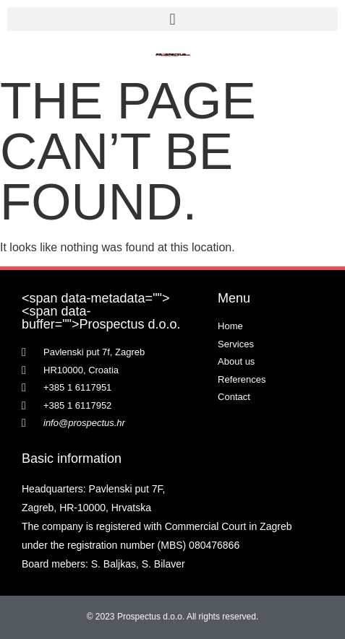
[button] (172, 19)
